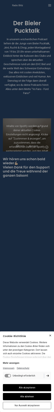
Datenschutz (23, 368)
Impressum (8, 368)
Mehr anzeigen (11, 363)
